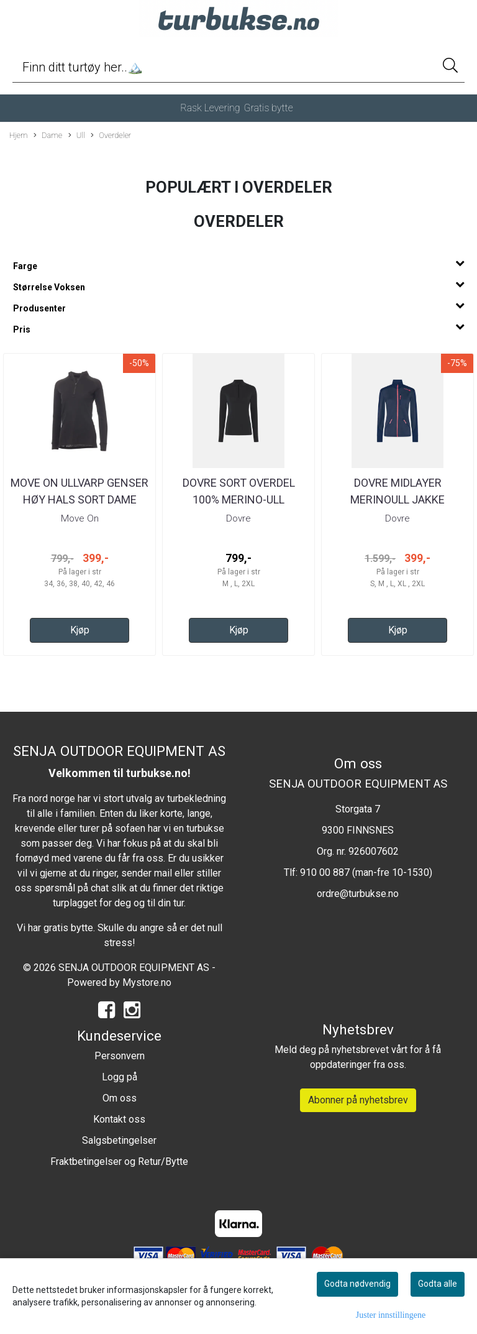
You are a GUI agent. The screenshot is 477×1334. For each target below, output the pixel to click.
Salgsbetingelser (119, 1140)
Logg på (119, 1077)
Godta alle (437, 1284)
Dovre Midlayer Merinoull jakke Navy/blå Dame (397, 499)
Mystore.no (146, 982)
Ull (76, 136)
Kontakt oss (119, 1119)
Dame (48, 136)
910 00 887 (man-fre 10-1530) (366, 872)
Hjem (18, 135)
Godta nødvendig (357, 1284)
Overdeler (111, 136)
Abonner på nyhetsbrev (358, 1100)
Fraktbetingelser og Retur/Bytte (119, 1161)
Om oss (119, 1098)
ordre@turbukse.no (358, 893)
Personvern (119, 1056)
